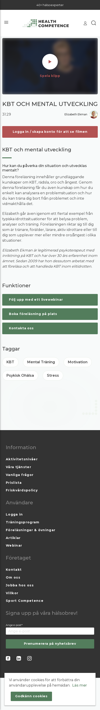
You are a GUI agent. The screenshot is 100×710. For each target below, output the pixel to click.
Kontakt (14, 570)
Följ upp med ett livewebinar (36, 300)
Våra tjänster (18, 467)
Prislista (14, 483)
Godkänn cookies (31, 696)
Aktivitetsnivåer (22, 459)
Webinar (14, 545)
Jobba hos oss (20, 585)
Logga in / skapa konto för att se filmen (50, 132)
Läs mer (79, 685)
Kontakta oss (21, 328)
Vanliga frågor (19, 475)
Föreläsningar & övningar (30, 530)
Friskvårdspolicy (22, 490)
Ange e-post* (14, 625)
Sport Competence (25, 601)
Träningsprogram (23, 522)
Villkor (12, 593)
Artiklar (13, 538)
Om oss (13, 577)
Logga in (14, 514)
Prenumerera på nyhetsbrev (50, 644)
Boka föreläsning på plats (33, 314)
